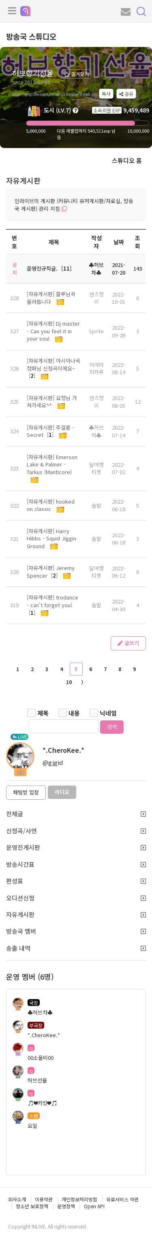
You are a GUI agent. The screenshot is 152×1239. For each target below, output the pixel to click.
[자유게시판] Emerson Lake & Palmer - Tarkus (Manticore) (52, 464)
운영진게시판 (76, 847)
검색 (112, 727)
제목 (43, 713)
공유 (126, 93)
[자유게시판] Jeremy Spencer (51, 571)
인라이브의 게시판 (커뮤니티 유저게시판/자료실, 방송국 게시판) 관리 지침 (74, 204)
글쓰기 (128, 643)
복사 (106, 93)
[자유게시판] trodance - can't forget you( (52, 601)
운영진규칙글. (42, 268)
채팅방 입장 (26, 792)
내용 (74, 713)
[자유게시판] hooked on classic (51, 505)
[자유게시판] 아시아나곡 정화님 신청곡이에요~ (53, 364)
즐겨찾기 (76, 73)
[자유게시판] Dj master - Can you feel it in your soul (53, 331)
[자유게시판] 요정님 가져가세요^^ (52, 401)
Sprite (96, 331)
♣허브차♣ (96, 431)
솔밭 (96, 505)
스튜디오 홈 (127, 160)
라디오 (62, 792)
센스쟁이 (96, 298)
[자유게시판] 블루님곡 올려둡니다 (51, 297)
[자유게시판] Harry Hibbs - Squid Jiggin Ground (51, 538)
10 (69, 681)
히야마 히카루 (96, 368)
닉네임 (108, 713)
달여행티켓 (96, 468)
